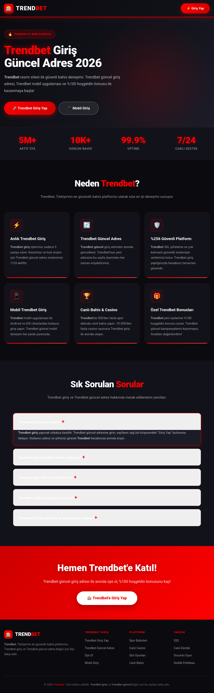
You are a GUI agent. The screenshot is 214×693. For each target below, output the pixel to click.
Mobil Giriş (92, 663)
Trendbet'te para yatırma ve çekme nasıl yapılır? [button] (56, 518)
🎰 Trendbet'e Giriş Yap (107, 598)
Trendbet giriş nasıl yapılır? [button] (40, 422)
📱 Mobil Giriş (78, 108)
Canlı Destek (182, 648)
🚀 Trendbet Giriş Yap (30, 108)
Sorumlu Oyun (183, 655)
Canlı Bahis (136, 663)
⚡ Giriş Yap (195, 8)
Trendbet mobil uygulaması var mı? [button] (46, 498)
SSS (176, 640)
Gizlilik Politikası (184, 663)
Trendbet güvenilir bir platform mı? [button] (46, 478)
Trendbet (59, 684)
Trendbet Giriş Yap (97, 640)
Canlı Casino (137, 648)
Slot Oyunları (137, 655)
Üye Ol (89, 655)
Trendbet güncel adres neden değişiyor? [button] (50, 457)
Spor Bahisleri (138, 640)
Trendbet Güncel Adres (100, 648)
